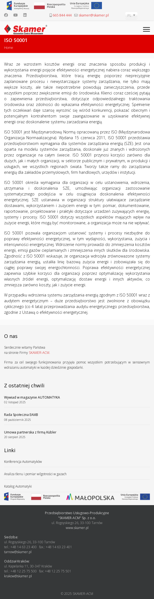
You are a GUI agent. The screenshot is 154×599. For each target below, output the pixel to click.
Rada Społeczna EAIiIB (77, 417)
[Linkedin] (25, 15)
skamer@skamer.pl (94, 15)
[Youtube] (15, 15)
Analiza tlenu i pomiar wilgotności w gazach (35, 474)
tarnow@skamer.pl (18, 552)
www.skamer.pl (77, 527)
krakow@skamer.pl (18, 576)
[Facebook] (6, 15)
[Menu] (146, 29)
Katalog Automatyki (18, 486)
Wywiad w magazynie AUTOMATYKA (77, 400)
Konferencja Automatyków (23, 461)
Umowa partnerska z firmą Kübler (77, 435)
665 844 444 (62, 15)
